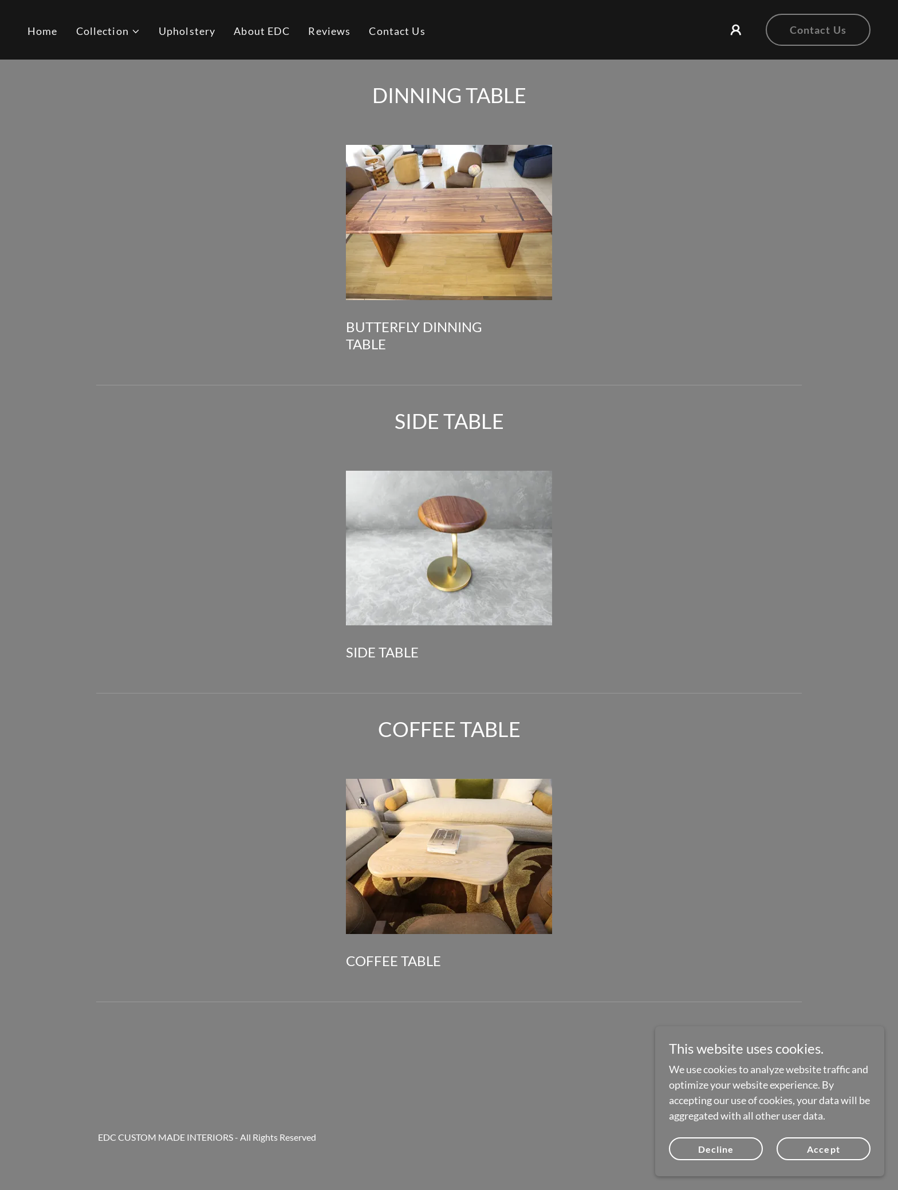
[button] (108, 31)
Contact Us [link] (397, 31)
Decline (716, 1149)
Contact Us (818, 29)
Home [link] (42, 31)
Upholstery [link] (187, 31)
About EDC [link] (262, 31)
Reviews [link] (329, 31)
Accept (823, 1149)
